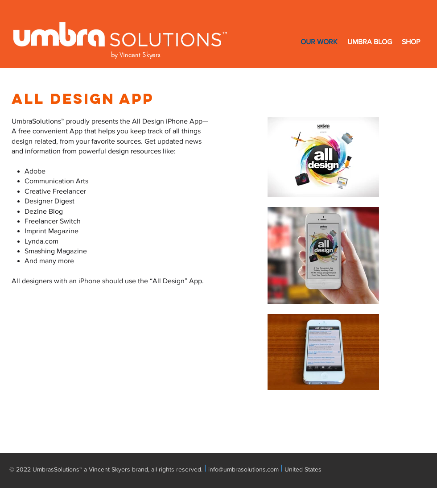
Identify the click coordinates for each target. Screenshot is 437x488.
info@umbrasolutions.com (243, 469)
